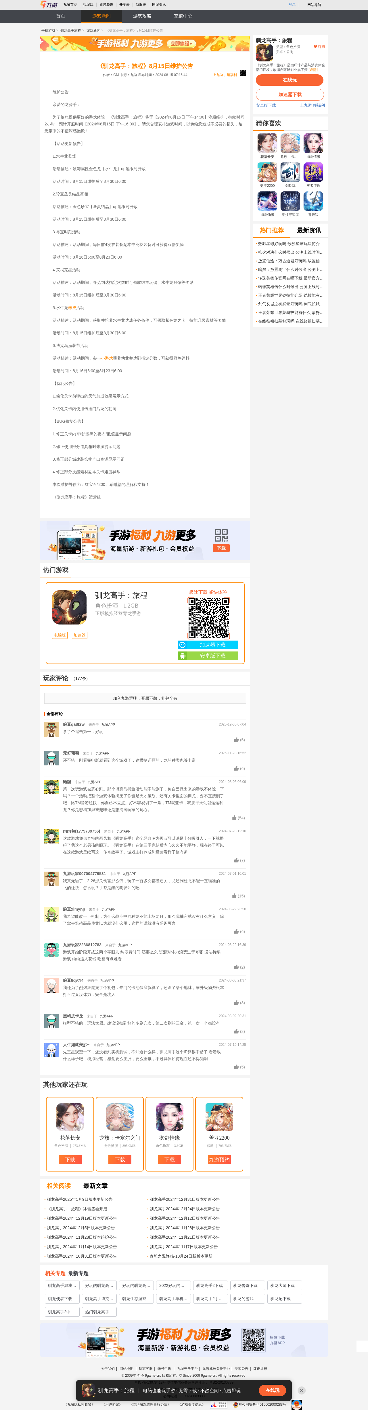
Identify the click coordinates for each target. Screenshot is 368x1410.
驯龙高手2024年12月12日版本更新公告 (185, 1218)
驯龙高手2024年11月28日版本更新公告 (185, 1227)
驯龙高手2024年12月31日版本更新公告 (185, 1199)
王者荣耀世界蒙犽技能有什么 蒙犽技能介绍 (291, 312)
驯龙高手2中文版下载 (61, 1313)
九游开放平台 (187, 1369)
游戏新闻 (101, 15)
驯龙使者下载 (60, 1298)
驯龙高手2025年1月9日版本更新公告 (80, 1199)
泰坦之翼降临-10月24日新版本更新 (181, 1256)
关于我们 (108, 1369)
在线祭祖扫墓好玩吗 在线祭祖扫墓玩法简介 (291, 321)
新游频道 (106, 5)
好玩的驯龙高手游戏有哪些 (99, 1286)
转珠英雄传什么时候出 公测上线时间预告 (291, 286)
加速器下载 (202, 645)
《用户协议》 (112, 1405)
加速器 (80, 635)
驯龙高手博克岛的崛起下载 (99, 1299)
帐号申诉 (165, 1369)
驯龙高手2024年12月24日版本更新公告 (185, 1209)
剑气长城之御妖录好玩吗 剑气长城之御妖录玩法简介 (291, 304)
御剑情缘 (169, 1138)
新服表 (141, 5)
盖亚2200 (219, 1138)
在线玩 (290, 79)
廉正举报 (260, 1369)
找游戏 (88, 5)
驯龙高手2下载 (209, 1285)
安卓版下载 (202, 655)
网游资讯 (159, 5)
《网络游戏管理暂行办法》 (150, 1405)
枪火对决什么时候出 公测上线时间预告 (291, 252)
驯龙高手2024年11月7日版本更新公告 (184, 1246)
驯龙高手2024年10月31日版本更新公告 (82, 1256)
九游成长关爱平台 (216, 1369)
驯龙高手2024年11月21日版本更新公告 (185, 1237)
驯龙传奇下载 (245, 1285)
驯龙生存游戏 (134, 1298)
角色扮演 (106, 605)
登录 (292, 5)
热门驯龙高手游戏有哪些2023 (99, 1313)
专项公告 (241, 1369)
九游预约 (219, 1160)
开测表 (124, 5)
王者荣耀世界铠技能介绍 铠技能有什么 (291, 295)
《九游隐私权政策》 (79, 1405)
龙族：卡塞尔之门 (120, 1138)
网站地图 (127, 1369)
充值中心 (183, 15)
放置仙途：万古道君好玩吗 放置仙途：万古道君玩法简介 (291, 261)
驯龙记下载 (281, 1298)
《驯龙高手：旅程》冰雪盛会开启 (77, 1209)
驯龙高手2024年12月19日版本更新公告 (82, 1218)
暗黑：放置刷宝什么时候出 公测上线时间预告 (291, 269)
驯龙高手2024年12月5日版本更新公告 (81, 1227)
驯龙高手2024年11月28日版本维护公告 (82, 1237)
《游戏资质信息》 (191, 1405)
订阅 (319, 47)
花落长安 (70, 1138)
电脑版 (60, 635)
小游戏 (107, 358)
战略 (210, 1146)
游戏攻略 (142, 15)
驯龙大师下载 (283, 1285)
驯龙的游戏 (243, 1298)
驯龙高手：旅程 (121, 595)
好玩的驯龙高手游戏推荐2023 (136, 1286)
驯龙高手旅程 (70, 30)
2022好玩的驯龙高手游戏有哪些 (173, 1286)
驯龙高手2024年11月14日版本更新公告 (82, 1246)
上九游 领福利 (312, 106)
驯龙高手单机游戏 (173, 1299)
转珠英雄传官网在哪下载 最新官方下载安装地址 (291, 278)
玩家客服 (146, 1369)
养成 (72, 307)
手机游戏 (48, 30)
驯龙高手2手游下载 (209, 1299)
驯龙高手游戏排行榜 (62, 1286)
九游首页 (70, 5)
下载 (221, 548)
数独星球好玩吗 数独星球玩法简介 (289, 243)
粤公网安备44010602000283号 (259, 1405)
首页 (60, 15)
